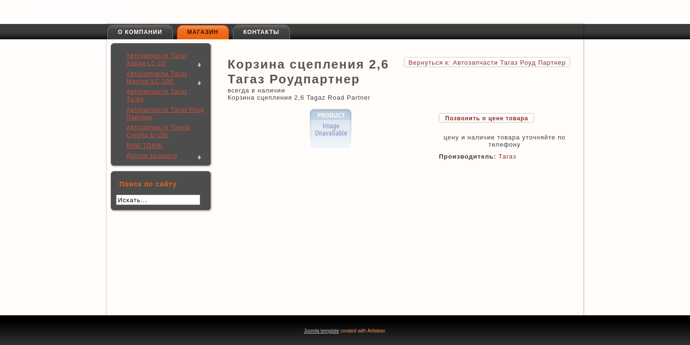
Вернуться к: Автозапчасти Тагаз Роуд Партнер (487, 62)
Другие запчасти (152, 155)
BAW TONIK (144, 145)
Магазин (202, 32)
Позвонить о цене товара (486, 118)
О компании (140, 32)
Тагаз (507, 156)
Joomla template (321, 331)
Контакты (261, 32)
